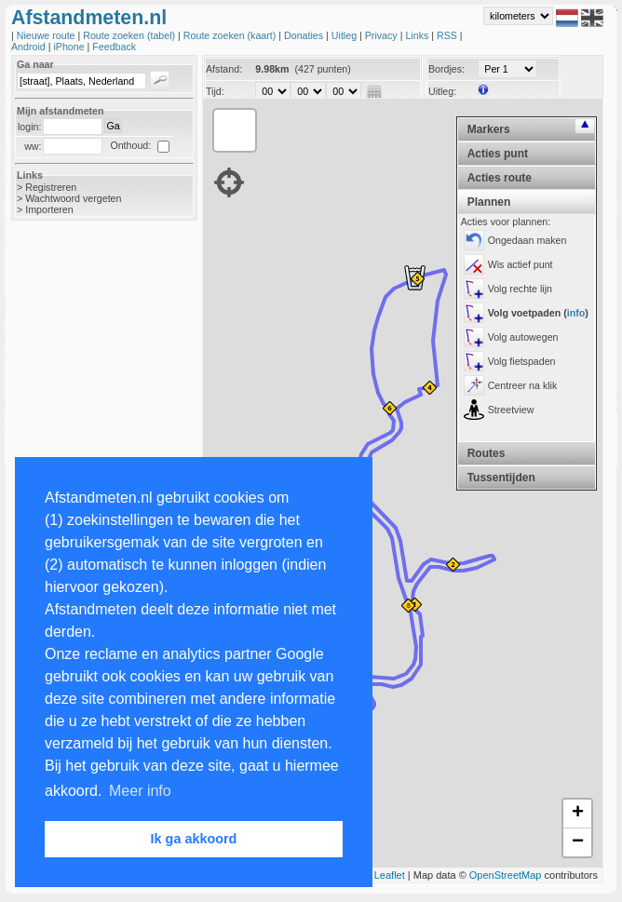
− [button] (578, 842)
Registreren (50, 187)
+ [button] (578, 814)
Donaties (305, 35)
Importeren (49, 209)
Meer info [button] (140, 791)
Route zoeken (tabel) (130, 35)
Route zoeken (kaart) (230, 35)
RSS (448, 35)
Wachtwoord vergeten (73, 198)
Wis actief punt (520, 264)
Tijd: (215, 91)
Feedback (114, 46)
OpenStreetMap (505, 875)
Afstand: (224, 68)
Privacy (382, 35)
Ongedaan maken (527, 240)
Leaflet (389, 875)
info (576, 312)
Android (29, 46)
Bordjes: (446, 68)
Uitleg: (442, 91)
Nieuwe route (47, 35)
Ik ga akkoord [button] (194, 838)
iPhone (70, 46)
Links (418, 35)
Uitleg (345, 35)
